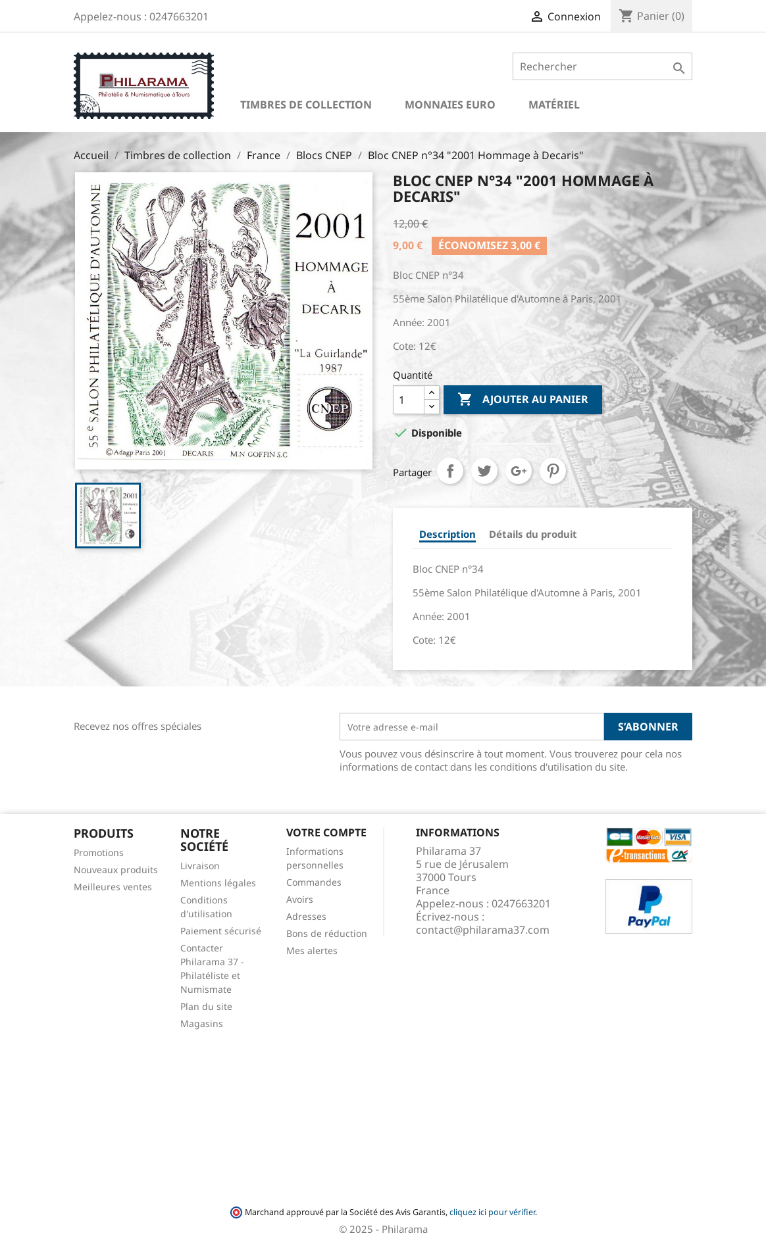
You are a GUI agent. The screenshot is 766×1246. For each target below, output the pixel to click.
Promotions (99, 852)
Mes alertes (312, 950)
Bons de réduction (326, 933)
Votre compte (326, 832)
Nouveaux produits (116, 869)
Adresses (306, 916)
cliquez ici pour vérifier (492, 1212)
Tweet (484, 471)
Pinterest (553, 471)
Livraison (200, 865)
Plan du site (206, 1006)
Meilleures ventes (113, 886)
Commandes (314, 882)
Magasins (201, 1023)
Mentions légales (218, 882)
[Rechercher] (602, 66)
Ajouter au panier (522, 399)
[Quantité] (408, 399)
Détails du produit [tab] (533, 533)
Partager (450, 471)
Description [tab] (447, 533)
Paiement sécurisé (220, 930)
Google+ (518, 471)
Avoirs (299, 899)
